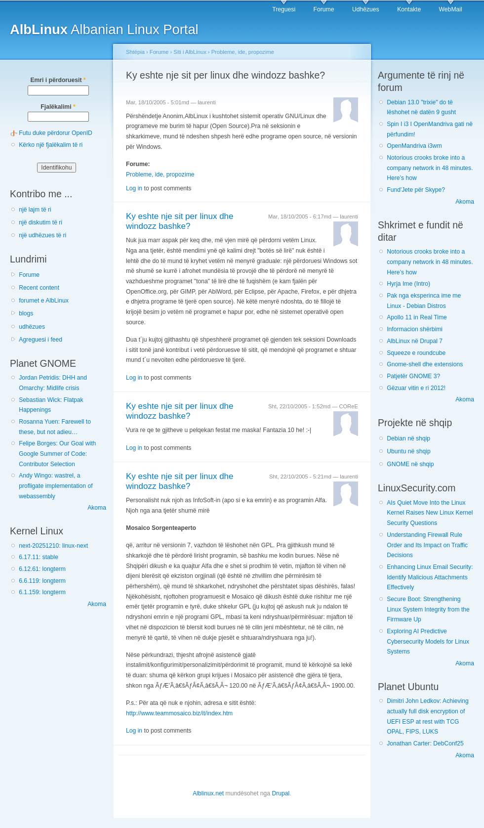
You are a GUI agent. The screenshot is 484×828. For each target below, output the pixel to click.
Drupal (280, 793)
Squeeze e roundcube (416, 352)
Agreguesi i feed (40, 339)
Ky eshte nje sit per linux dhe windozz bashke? (180, 221)
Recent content (39, 287)
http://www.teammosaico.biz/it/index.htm (179, 713)
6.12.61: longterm (42, 569)
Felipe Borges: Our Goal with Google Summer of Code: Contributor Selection (57, 453)
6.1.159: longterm (42, 592)
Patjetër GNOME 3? (413, 376)
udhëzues (32, 326)
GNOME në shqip (410, 464)
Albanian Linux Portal (104, 29)
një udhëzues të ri (42, 235)
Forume (324, 9)
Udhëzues (365, 9)
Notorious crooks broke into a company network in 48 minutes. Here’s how (430, 167)
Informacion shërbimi (415, 329)
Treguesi (283, 9)
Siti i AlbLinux (189, 52)
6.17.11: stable (38, 557)
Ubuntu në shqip (409, 451)
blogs (26, 313)
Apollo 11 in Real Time (417, 317)
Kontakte (409, 9)
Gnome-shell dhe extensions (425, 364)
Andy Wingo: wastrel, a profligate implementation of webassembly (55, 485)
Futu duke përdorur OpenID (55, 133)
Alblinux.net (208, 793)
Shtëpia (135, 52)
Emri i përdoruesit (57, 80)
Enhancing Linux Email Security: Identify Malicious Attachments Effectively (430, 577)
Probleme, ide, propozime (242, 52)
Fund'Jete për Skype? (416, 189)
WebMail (450, 9)
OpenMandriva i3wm (414, 145)
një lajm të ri (35, 209)
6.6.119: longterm (42, 580)
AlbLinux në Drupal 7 (415, 341)
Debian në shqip (408, 438)
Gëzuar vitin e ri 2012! (416, 388)
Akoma (96, 507)
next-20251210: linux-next (53, 545)
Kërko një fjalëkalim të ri (50, 144)
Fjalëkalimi (57, 106)
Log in (134, 188)
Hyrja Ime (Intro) (408, 283)
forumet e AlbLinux (44, 300)
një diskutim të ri (40, 222)
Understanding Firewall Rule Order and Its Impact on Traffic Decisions (427, 545)
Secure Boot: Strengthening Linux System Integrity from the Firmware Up (428, 609)
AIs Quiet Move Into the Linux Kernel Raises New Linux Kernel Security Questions (430, 512)
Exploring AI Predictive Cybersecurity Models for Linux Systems (428, 641)
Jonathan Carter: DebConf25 (425, 743)
